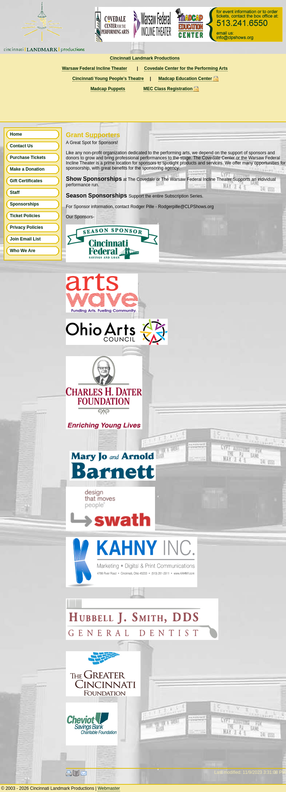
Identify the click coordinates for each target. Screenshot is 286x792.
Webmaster (109, 788)
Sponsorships (24, 204)
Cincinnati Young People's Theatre (108, 78)
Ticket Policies (25, 215)
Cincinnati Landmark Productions (145, 58)
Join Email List (25, 239)
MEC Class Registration (167, 88)
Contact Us (21, 145)
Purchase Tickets (28, 157)
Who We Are (22, 250)
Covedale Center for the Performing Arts (186, 68)
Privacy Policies (26, 227)
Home (16, 134)
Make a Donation (27, 169)
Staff (15, 192)
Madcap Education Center (185, 78)
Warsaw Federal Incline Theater (94, 68)
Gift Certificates (26, 180)
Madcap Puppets (108, 88)
